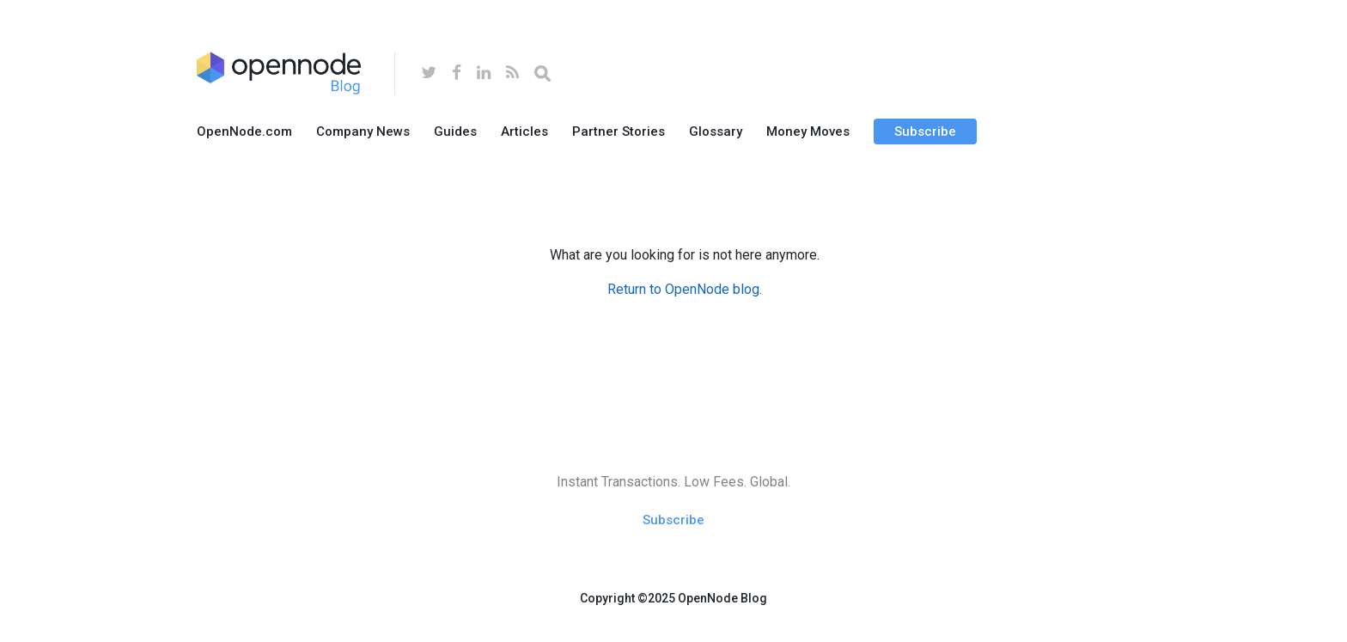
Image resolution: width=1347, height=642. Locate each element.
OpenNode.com (244, 131)
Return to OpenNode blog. (684, 289)
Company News (363, 131)
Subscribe (925, 131)
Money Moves (808, 131)
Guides (455, 131)
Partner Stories (618, 131)
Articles (524, 131)
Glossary (715, 131)
